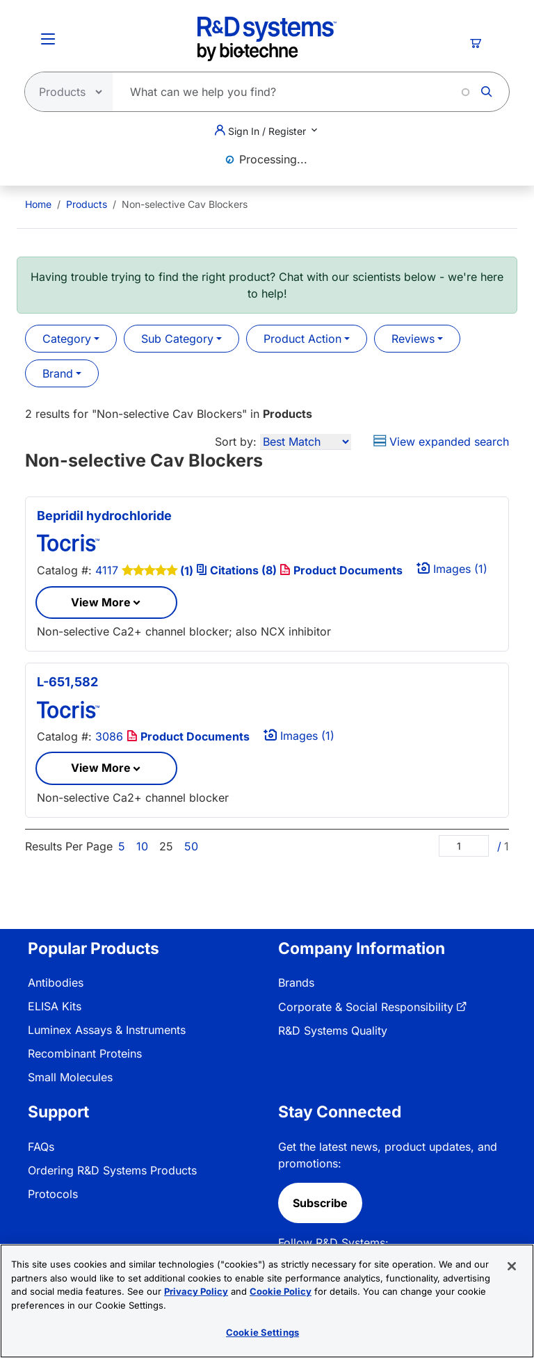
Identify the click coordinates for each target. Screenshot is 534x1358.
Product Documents (341, 570)
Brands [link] (296, 982)
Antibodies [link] (55, 982)
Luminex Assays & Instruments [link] (107, 1030)
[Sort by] (305, 442)
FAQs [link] (41, 1147)
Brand (57, 373)
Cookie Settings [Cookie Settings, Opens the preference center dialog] (262, 1332)
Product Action (302, 339)
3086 (109, 736)
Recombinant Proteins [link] (85, 1053)
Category (66, 339)
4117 (106, 570)
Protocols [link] (53, 1194)
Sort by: (236, 441)
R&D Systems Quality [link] (332, 1030)
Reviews (413, 339)
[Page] (464, 846)
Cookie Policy (281, 1291)
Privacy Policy (196, 1291)
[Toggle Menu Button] (47, 39)
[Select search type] (64, 91)
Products (86, 204)
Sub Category (177, 339)
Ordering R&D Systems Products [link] (112, 1170)
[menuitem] (38, 204)
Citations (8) (238, 570)
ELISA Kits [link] (54, 1006)
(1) (186, 571)
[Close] (511, 1266)
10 (142, 846)
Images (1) (451, 569)
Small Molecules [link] (70, 1077)
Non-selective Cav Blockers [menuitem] (185, 204)
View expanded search (441, 441)
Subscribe (320, 1203)
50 (191, 846)
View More (101, 602)
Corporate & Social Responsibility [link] (365, 1007)
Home (38, 204)
